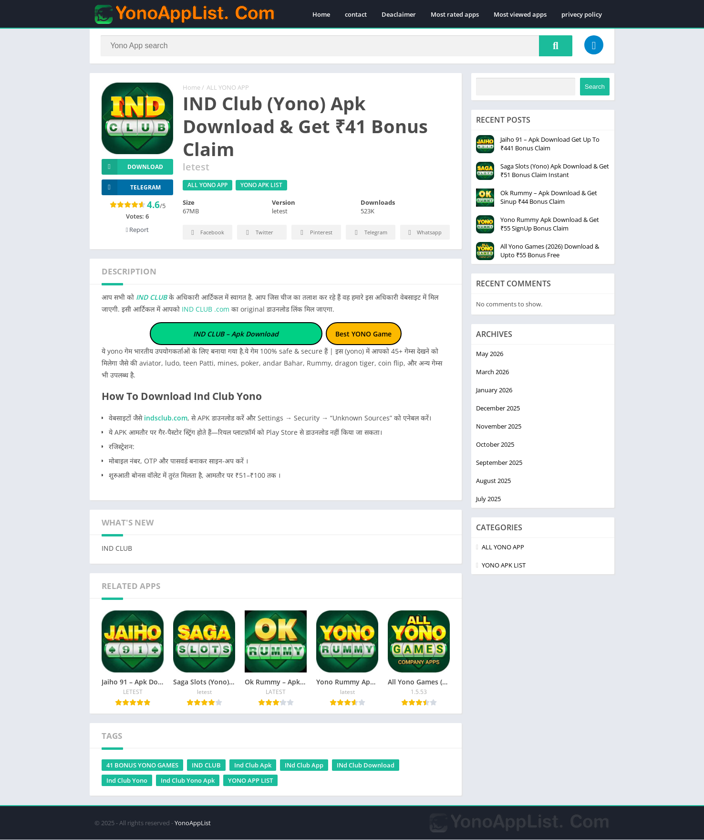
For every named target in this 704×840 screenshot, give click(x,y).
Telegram (369, 233)
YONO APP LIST (250, 781)
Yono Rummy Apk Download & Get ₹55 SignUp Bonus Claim (549, 224)
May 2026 (489, 354)
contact (356, 14)
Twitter (258, 233)
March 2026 (492, 372)
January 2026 (494, 390)
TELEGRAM (131, 188)
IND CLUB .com (205, 310)
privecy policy (581, 14)
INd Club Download (365, 765)
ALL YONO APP (228, 88)
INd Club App (304, 765)
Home (321, 14)
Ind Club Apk (252, 765)
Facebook (206, 233)
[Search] (336, 46)
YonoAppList (193, 823)
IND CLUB (150, 298)
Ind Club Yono (126, 781)
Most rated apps (455, 14)
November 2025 (498, 426)
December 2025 (498, 408)
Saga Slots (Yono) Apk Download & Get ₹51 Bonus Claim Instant (554, 170)
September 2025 (499, 463)
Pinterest (314, 233)
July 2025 (488, 499)
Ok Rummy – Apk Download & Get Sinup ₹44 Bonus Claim (548, 197)
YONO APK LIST (261, 186)
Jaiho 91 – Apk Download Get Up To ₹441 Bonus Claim (550, 144)
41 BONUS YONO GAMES (142, 765)
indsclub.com (165, 418)
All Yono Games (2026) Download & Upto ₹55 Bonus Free (549, 251)
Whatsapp (424, 233)
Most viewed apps (520, 14)
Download (132, 167)
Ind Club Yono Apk (188, 781)
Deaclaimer (399, 14)
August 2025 (493, 481)
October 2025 (495, 445)
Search (595, 87)
